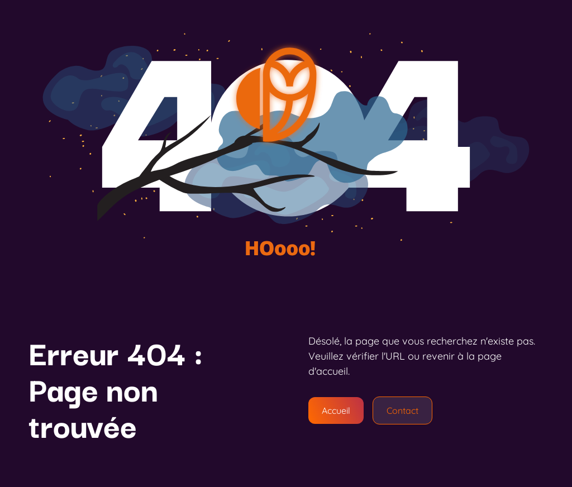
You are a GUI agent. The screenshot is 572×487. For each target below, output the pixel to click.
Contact (402, 410)
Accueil (336, 410)
